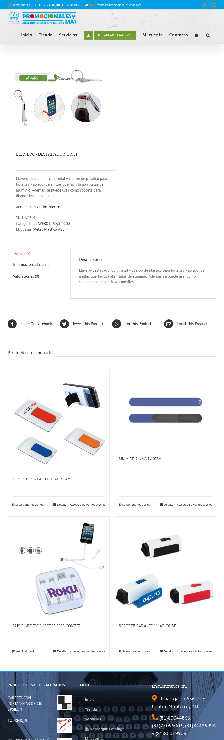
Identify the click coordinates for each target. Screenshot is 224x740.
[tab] (23, 254)
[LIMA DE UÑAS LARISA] (165, 410)
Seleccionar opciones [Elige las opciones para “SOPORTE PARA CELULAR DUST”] (136, 651)
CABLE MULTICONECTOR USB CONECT (46, 625)
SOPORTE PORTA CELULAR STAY (41, 479)
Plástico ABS (54, 229)
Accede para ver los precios (38, 206)
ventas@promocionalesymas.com (119, 5)
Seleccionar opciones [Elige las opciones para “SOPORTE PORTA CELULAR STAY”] (29, 504)
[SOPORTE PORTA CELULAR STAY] (58, 420)
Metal (38, 229)
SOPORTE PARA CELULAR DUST (147, 625)
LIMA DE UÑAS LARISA (140, 458)
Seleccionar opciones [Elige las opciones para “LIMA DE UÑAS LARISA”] (136, 504)
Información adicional (31, 264)
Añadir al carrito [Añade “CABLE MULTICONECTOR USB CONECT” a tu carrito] (25, 651)
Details (61, 504)
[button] (208, 34)
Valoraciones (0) (26, 276)
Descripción (23, 253)
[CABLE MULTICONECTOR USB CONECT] (58, 567)
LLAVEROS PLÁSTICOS (52, 223)
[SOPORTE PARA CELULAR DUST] (165, 567)
